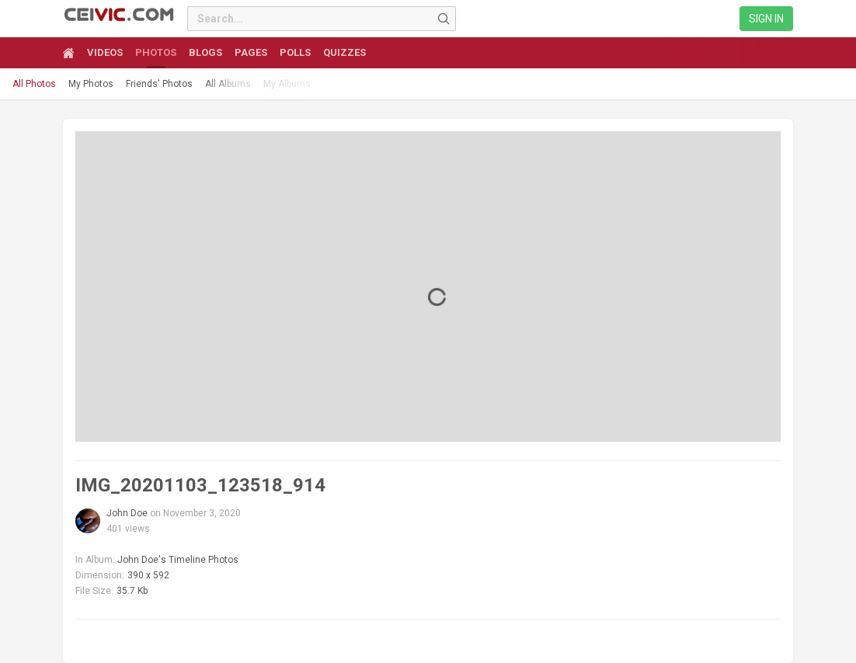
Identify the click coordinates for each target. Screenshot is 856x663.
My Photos (90, 83)
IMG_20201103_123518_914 (200, 485)
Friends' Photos (159, 83)
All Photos (34, 83)
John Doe (127, 513)
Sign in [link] (766, 18)
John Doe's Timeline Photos (177, 559)
